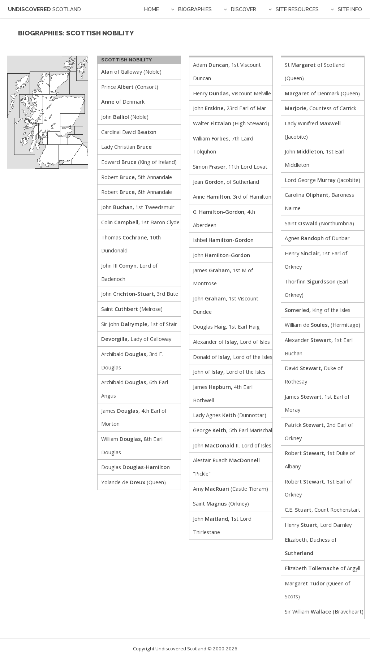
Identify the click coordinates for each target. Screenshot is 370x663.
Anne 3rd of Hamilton (232, 196)
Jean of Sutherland (226, 181)
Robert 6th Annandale (136, 191)
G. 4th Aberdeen (224, 218)
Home (151, 9)
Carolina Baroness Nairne (319, 201)
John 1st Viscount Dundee (225, 305)
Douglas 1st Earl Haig (226, 326)
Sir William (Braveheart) (324, 611)
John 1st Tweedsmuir (138, 207)
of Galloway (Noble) (131, 71)
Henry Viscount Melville (232, 93)
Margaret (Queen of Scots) (317, 590)
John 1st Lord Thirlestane (222, 525)
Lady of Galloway (136, 338)
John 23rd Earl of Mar (229, 108)
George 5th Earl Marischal (232, 430)
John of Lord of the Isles (229, 371)
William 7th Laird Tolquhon (223, 145)
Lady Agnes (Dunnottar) (229, 415)
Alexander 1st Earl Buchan (319, 346)
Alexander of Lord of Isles (231, 341)
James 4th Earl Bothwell (223, 393)
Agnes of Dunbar (317, 238)
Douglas (135, 467)
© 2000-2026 (222, 648)
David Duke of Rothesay (314, 374)
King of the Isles (317, 309)
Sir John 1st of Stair (139, 324)
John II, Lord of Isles (232, 445)
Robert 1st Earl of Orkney (318, 488)
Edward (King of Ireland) (139, 161)
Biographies (195, 9)
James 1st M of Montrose (223, 276)
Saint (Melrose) (132, 308)
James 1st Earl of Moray (317, 403)
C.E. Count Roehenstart (322, 509)
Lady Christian (126, 146)
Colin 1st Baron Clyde (140, 222)
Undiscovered (44, 9)
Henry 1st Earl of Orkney (316, 260)
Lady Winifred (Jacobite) (313, 130)
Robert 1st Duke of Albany (320, 459)
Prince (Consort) (129, 86)
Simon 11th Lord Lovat (230, 166)
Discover (243, 9)
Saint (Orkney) (221, 503)
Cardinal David (128, 131)
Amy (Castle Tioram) (230, 488)
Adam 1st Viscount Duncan (227, 71)
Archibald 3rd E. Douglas (132, 360)
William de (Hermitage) (322, 324)
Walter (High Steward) (231, 123)
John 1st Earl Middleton (314, 158)
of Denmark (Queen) (322, 93)
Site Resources (297, 9)
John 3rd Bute (139, 293)
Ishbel (223, 239)
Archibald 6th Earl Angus (134, 388)
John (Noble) (125, 116)
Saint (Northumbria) (319, 223)
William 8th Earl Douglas (132, 445)
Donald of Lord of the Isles (232, 356)
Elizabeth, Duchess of (310, 546)
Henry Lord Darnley (318, 524)
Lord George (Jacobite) (322, 179)
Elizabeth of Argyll (322, 568)
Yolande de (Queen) (133, 482)
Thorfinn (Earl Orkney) (316, 288)
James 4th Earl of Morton (134, 417)
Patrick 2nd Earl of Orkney (319, 431)
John (221, 255)
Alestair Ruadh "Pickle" (226, 466)
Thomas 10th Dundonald (131, 244)
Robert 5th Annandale (136, 177)
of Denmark (123, 101)
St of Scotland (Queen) (315, 71)
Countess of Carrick (320, 108)
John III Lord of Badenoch (129, 272)
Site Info (350, 9)
